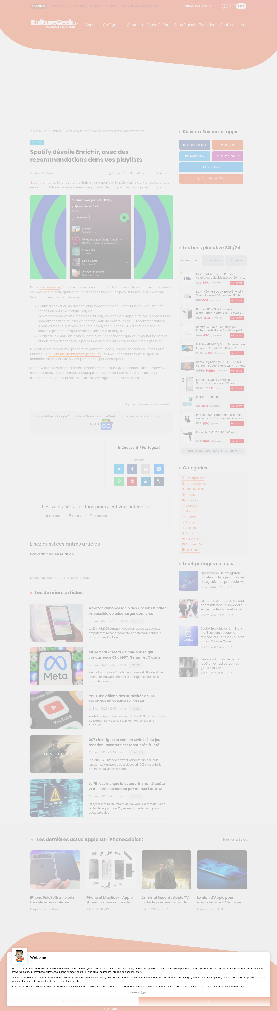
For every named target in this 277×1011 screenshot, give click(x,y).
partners (35, 968)
